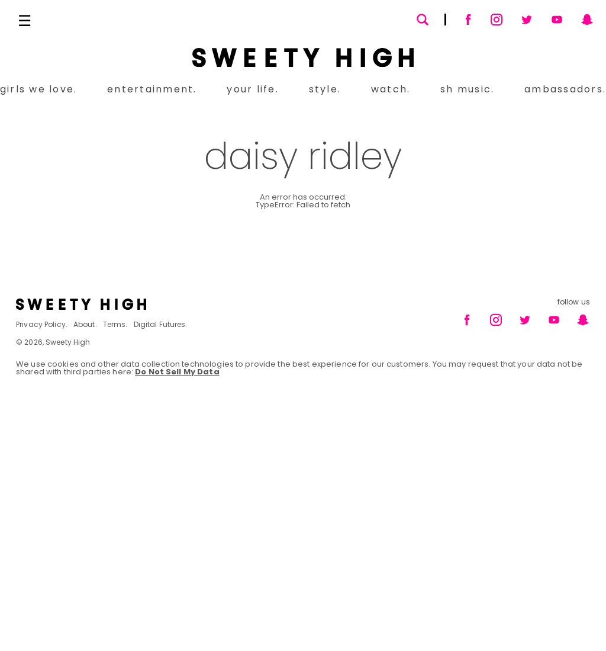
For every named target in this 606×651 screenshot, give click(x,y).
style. (325, 89)
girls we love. (38, 89)
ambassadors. (565, 89)
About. (85, 324)
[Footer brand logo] (156, 304)
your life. (252, 89)
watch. (390, 89)
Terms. (115, 324)
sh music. (467, 89)
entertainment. (151, 89)
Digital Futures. (161, 324)
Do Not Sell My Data (177, 371)
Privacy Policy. (41, 324)
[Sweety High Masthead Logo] (303, 57)
